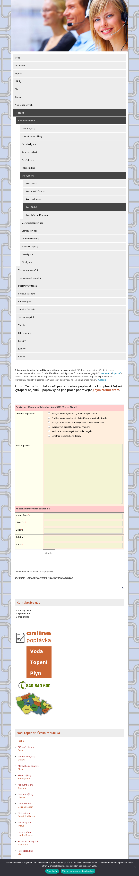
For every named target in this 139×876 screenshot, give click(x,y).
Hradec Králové (25, 834)
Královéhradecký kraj (32, 136)
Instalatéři (20, 65)
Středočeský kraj (30, 246)
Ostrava (22, 759)
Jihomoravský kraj (30, 238)
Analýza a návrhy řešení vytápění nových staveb (74, 412)
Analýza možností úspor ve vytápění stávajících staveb (78, 421)
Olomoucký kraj (29, 230)
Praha (21, 740)
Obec (18, 529)
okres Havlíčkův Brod (35, 191)
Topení (18, 73)
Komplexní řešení (26, 120)
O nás (18, 97)
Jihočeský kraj (28, 167)
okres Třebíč (31, 207)
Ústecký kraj (27, 254)
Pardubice (23, 843)
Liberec (21, 796)
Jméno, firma (22, 514)
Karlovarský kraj (29, 152)
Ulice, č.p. (20, 521)
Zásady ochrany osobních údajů (78, 871)
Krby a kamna (24, 332)
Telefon (20, 536)
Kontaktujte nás (28, 602)
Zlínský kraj (27, 262)
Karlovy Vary (24, 777)
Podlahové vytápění (27, 285)
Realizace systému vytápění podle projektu (72, 430)
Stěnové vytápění (26, 293)
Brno (20, 749)
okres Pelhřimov (33, 199)
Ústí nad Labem (25, 806)
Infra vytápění (24, 301)
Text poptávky (22, 444)
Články (18, 81)
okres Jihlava (31, 183)
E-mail (19, 544)
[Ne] (135, 867)
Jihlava (21, 825)
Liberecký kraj (28, 128)
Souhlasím (52, 871)
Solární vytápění (26, 317)
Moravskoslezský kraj (32, 222)
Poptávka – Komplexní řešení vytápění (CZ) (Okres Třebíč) (46, 406)
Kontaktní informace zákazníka (33, 507)
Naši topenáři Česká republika (38, 732)
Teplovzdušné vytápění (29, 277)
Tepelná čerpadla (26, 309)
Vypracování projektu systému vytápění (71, 426)
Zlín (20, 853)
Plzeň (21, 768)
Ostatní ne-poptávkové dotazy (66, 435)
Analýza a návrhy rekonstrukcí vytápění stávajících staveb (79, 417)
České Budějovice (26, 815)
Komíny (21, 348)
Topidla (22, 325)
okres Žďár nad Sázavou (37, 215)
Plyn (17, 89)
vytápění (102, 379)
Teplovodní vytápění (28, 270)
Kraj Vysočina (28, 175)
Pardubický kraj (29, 144)
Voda (17, 57)
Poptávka (19, 112)
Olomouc (22, 787)
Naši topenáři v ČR (24, 104)
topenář (116, 373)
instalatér (105, 373)
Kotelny (22, 340)
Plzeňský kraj (28, 159)
